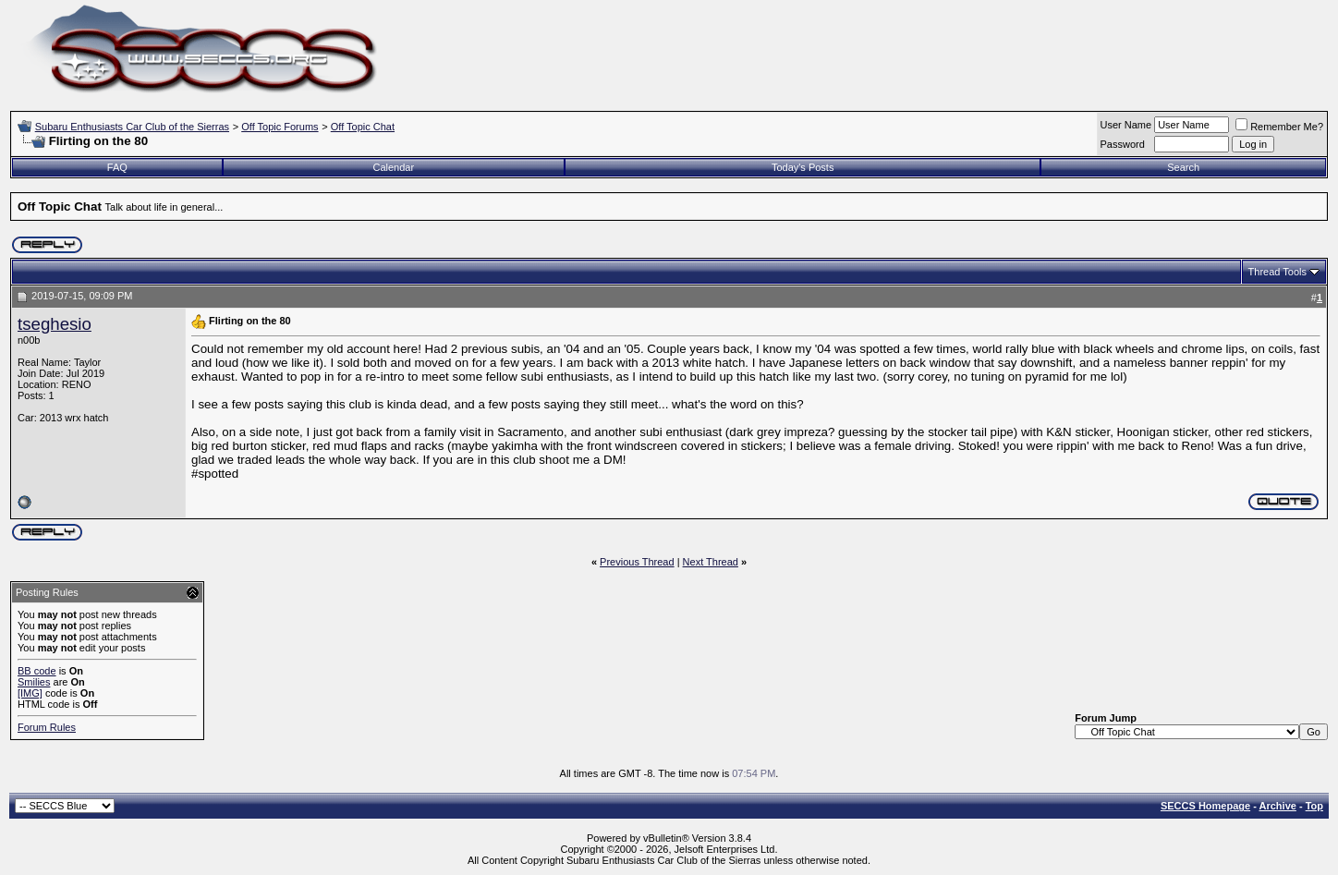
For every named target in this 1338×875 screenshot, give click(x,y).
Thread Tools (1277, 271)
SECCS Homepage (1205, 805)
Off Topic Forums (279, 126)
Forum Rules (47, 727)
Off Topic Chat (363, 126)
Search (1183, 167)
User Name (1126, 124)
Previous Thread (637, 561)
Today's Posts (803, 167)
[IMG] (30, 693)
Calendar (394, 167)
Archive (1277, 805)
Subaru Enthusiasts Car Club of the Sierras (132, 126)
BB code (37, 670)
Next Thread (710, 561)
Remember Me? (1279, 126)
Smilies (34, 681)
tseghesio (54, 324)
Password (1123, 144)
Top (1314, 805)
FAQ (117, 167)
